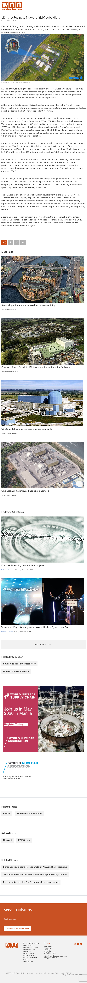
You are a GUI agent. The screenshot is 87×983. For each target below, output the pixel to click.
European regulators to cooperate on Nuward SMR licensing (35, 867)
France (6, 814)
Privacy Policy (66, 975)
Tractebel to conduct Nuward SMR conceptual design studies (35, 875)
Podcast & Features (30, 957)
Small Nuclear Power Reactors (19, 664)
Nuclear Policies (29, 949)
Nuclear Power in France (16, 671)
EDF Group (24, 840)
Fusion (25, 959)
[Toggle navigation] (82, 4)
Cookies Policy (76, 975)
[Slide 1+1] (43, 756)
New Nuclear (28, 945)
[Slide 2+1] (47, 756)
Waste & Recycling (30, 955)
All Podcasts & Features (42, 644)
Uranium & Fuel (28, 953)
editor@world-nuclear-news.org (55, 956)
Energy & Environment (31, 943)
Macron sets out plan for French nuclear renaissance (31, 882)
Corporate (27, 951)
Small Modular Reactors (29, 814)
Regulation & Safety (30, 947)
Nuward (7, 840)
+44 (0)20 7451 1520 (51, 958)
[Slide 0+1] (39, 756)
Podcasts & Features (7, 570)
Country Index (28, 962)
